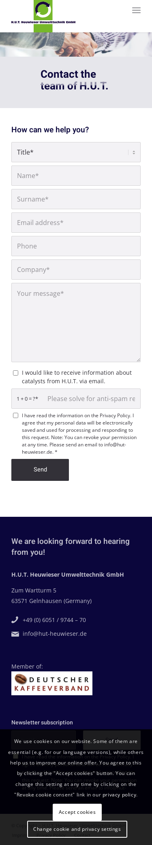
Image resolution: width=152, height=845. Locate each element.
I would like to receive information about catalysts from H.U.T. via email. (77, 377)
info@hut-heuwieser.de (54, 633)
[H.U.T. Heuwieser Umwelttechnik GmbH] (63, 16)
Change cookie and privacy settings (77, 829)
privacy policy (119, 794)
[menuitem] (136, 10)
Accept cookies (77, 812)
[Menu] (136, 10)
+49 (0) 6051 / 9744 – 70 (53, 620)
